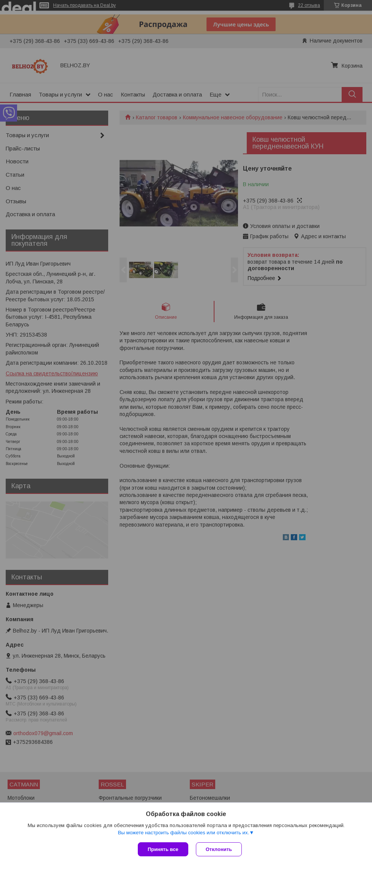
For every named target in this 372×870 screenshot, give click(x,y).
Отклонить (219, 849)
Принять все (163, 849)
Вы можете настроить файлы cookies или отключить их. (183, 832)
